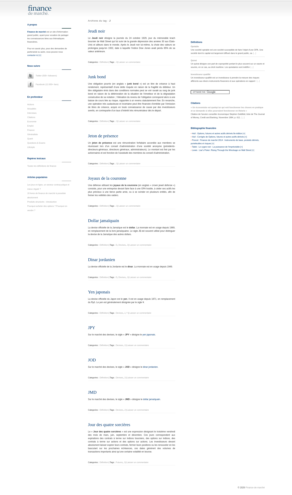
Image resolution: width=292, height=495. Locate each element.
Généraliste (32, 134)
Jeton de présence (103, 136)
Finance (31, 130)
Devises (122, 245)
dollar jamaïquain (151, 399)
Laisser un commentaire (129, 62)
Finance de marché (36, 32)
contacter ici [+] (34, 55)
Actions (30, 104)
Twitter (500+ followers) (46, 76)
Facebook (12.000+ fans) (47, 84)
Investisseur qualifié (200, 74)
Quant (30, 139)
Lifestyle (31, 147)
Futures (119, 462)
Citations (31, 117)
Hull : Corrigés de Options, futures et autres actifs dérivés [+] (219, 137)
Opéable (195, 46)
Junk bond (97, 77)
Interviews (32, 113)
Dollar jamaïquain (103, 220)
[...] (254, 53)
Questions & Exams (36, 143)
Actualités (31, 109)
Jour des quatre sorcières (109, 424)
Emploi (30, 126)
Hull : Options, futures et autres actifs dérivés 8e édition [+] (218, 133)
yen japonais (148, 334)
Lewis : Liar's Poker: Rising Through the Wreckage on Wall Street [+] (223, 150)
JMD (92, 392)
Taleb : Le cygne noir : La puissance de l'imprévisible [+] (217, 147)
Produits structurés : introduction (42, 202)
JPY (91, 327)
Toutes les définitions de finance (41, 166)
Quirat (194, 60)
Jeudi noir (96, 31)
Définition (104, 62)
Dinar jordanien (101, 259)
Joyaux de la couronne (107, 178)
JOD (92, 360)
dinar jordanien (150, 367)
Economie (31, 121)
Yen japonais (99, 292)
